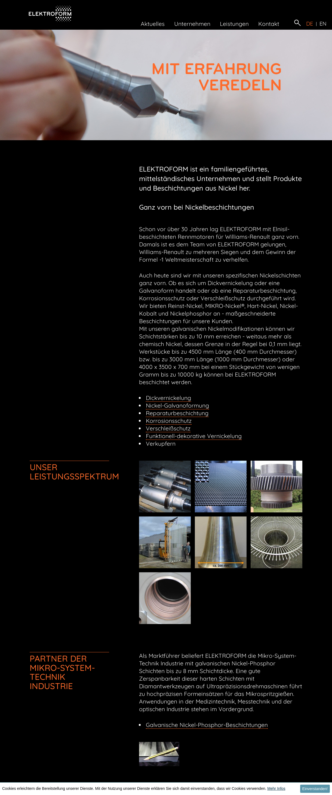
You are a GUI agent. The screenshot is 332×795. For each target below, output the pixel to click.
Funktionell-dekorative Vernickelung (194, 435)
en (323, 23)
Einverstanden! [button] (315, 789)
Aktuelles (153, 23)
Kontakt (268, 23)
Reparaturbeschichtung (177, 413)
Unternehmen (192, 23)
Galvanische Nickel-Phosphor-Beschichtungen (207, 724)
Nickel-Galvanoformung (177, 405)
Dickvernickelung (168, 397)
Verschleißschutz (168, 428)
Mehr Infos (276, 788)
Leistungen (234, 23)
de (309, 23)
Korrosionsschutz (169, 420)
